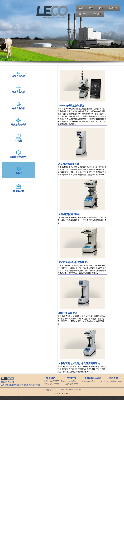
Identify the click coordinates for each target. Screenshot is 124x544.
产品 (91, 8)
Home (52, 12)
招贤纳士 (97, 14)
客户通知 (83, 14)
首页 (81, 8)
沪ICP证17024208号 (62, 393)
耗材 (101, 8)
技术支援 (113, 8)
